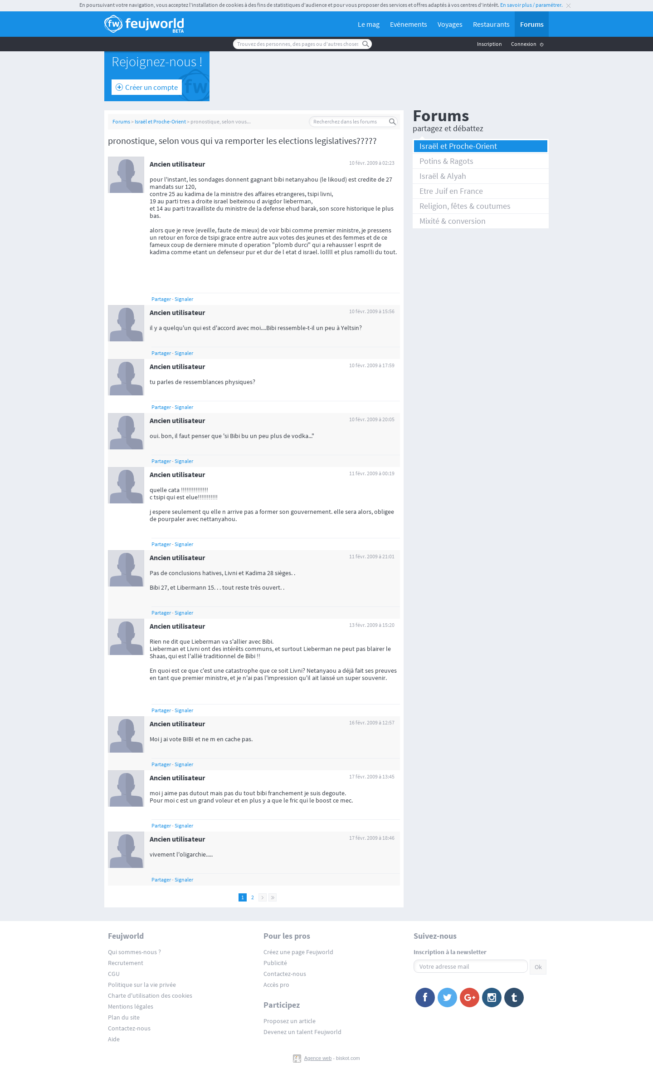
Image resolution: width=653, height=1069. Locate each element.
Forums (532, 24)
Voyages (450, 24)
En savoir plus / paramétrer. (531, 4)
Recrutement (125, 963)
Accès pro (276, 984)
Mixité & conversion (452, 221)
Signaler (184, 299)
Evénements (408, 24)
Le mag (369, 24)
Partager (161, 299)
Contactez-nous (129, 1028)
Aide (114, 1039)
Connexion (523, 43)
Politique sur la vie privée (142, 984)
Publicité (275, 963)
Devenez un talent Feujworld (302, 1032)
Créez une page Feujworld (298, 952)
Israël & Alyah (442, 176)
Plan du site (124, 1017)
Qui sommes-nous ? (134, 952)
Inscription (489, 43)
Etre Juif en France (451, 191)
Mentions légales (130, 1006)
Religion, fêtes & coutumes (465, 206)
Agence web (318, 1058)
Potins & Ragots (446, 161)
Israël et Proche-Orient (160, 121)
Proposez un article (289, 1021)
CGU (114, 974)
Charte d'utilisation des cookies (150, 995)
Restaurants (491, 24)
